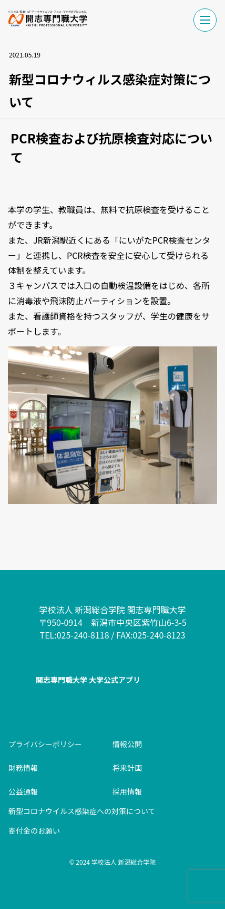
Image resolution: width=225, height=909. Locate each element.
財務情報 (23, 767)
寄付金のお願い (34, 830)
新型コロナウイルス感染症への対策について (82, 811)
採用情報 (127, 791)
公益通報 (23, 791)
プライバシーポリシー (45, 744)
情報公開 (127, 744)
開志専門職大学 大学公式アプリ (88, 679)
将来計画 (127, 767)
